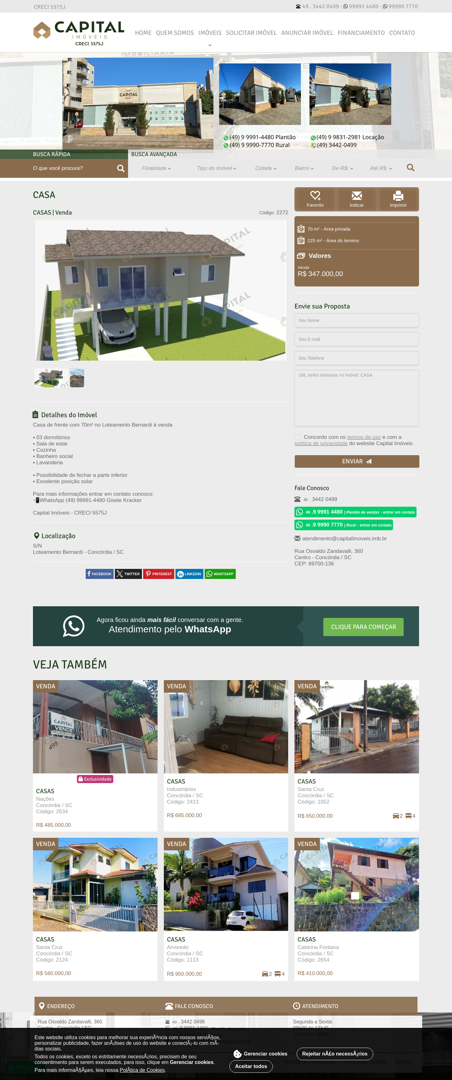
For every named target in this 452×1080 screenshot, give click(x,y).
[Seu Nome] (356, 320)
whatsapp (224, 574)
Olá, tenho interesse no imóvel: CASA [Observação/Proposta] (356, 398)
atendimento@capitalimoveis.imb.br (340, 538)
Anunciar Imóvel (307, 33)
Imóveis (210, 33)
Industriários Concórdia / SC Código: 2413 (185, 792)
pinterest (162, 574)
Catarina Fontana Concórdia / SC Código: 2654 (318, 950)
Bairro (304, 168)
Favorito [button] (315, 199)
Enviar (356, 461)
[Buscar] (121, 168)
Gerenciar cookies (260, 1054)
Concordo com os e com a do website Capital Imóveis (353, 439)
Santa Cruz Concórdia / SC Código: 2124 (54, 950)
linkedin (193, 574)
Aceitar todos (251, 1066)
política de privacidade (320, 443)
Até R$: (381, 168)
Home (143, 33)
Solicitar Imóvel (251, 33)
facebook (101, 574)
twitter (132, 574)
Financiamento (361, 33)
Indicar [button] (357, 199)
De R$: (342, 168)
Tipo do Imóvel (216, 168)
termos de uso (364, 437)
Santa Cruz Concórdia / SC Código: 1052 (316, 792)
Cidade (266, 168)
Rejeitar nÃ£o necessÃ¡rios (335, 1053)
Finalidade (156, 168)
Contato (402, 33)
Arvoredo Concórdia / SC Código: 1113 (185, 950)
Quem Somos (175, 33)
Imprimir (398, 199)
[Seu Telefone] (356, 358)
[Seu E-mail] (356, 339)
